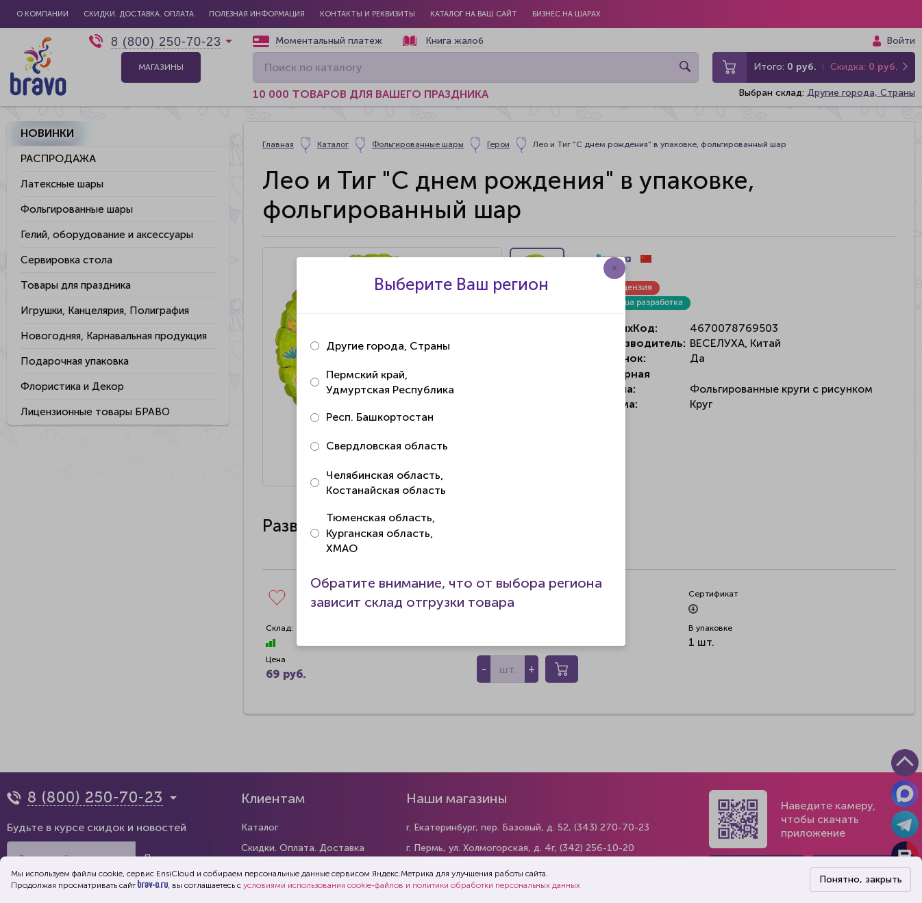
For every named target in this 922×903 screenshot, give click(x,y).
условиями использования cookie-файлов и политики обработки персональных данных (411, 885)
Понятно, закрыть (860, 879)
